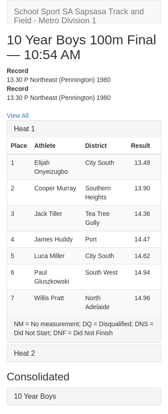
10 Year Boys (35, 396)
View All (18, 115)
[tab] (84, 129)
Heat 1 (24, 129)
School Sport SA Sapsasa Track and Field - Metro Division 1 (79, 15)
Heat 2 (24, 353)
